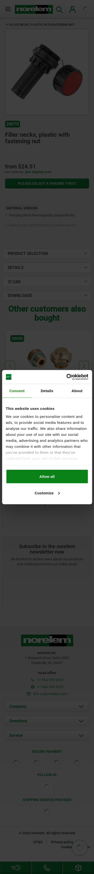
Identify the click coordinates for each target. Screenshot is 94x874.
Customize (47, 493)
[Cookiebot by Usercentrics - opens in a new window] (67, 377)
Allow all (47, 476)
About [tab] (76, 391)
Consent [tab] (17, 391)
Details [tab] (47, 391)
